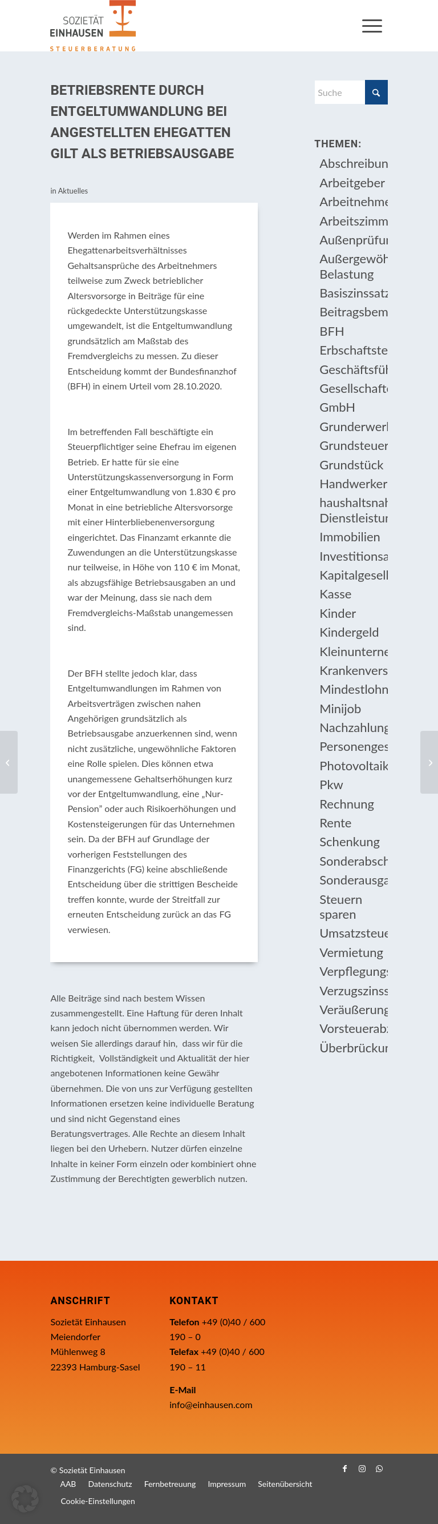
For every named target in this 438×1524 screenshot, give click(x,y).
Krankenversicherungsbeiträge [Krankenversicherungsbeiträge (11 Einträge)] (353, 670)
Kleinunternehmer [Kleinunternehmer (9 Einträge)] (353, 651)
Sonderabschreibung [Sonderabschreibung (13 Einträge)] (353, 860)
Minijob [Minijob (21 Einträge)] (340, 708)
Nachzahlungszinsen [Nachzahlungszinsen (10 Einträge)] (353, 727)
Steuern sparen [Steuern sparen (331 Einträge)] (340, 906)
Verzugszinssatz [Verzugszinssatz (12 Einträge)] (353, 990)
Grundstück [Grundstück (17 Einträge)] (351, 464)
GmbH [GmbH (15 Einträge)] (337, 407)
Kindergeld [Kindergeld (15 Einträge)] (349, 632)
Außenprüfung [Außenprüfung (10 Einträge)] (353, 239)
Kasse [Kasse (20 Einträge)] (335, 593)
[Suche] (350, 92)
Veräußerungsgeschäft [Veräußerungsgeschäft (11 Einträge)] (353, 1009)
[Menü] (372, 25)
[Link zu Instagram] (362, 1468)
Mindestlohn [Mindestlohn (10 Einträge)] (353, 689)
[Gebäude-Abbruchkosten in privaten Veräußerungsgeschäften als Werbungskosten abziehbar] (9, 762)
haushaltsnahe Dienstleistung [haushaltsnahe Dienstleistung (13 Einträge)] (353, 509)
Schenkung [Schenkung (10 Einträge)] (349, 841)
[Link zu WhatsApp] (379, 1468)
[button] (25, 1499)
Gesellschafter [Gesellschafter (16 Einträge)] (353, 388)
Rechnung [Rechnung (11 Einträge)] (346, 803)
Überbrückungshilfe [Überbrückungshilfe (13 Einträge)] (353, 1047)
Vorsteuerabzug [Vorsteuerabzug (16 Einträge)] (353, 1028)
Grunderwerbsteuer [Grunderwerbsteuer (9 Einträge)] (353, 426)
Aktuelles (73, 190)
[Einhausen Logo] (93, 25)
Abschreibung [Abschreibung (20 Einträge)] (353, 163)
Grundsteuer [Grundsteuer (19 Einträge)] (353, 445)
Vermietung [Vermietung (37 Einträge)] (351, 952)
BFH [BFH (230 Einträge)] (331, 331)
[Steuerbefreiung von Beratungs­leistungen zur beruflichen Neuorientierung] (429, 762)
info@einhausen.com (210, 1404)
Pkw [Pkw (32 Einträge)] (331, 784)
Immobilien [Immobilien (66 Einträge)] (349, 536)
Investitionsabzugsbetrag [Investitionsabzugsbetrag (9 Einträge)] (353, 556)
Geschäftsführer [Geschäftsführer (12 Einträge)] (353, 369)
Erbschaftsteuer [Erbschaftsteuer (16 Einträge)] (353, 349)
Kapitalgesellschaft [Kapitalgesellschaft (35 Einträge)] (353, 574)
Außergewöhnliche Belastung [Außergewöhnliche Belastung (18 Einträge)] (353, 266)
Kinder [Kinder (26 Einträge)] (337, 613)
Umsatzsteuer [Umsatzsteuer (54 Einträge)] (353, 932)
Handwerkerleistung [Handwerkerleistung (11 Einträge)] (353, 483)
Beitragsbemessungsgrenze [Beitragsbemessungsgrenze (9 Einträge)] (353, 311)
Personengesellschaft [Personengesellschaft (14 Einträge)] (353, 746)
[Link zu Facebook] (345, 1468)
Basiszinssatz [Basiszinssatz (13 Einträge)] (353, 292)
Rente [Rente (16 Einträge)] (335, 822)
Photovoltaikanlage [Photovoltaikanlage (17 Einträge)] (353, 765)
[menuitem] (372, 25)
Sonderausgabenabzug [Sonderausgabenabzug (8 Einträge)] (353, 879)
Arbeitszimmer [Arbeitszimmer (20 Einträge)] (353, 220)
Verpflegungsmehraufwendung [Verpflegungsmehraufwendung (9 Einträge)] (353, 971)
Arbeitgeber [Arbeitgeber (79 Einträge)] (352, 182)
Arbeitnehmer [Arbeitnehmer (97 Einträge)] (353, 201)
